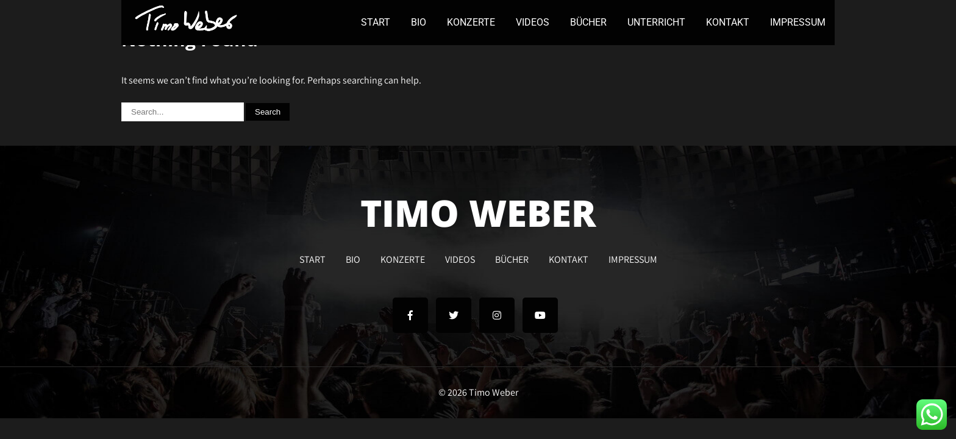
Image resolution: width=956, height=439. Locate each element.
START (375, 22)
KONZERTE (471, 22)
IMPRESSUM (798, 22)
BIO (418, 22)
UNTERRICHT (656, 22)
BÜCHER (588, 22)
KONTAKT (727, 22)
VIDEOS (532, 22)
